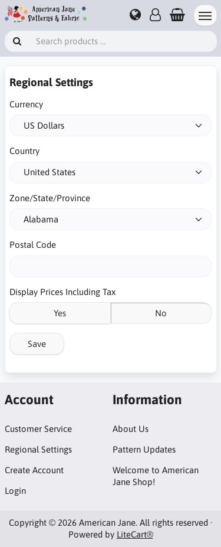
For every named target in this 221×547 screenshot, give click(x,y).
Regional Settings (38, 449)
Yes (60, 313)
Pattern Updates (144, 449)
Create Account (34, 470)
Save (37, 344)
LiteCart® (135, 534)
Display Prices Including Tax (62, 292)
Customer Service (38, 429)
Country (24, 151)
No (161, 313)
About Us (131, 429)
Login (15, 491)
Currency (26, 104)
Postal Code (32, 245)
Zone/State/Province (49, 198)
